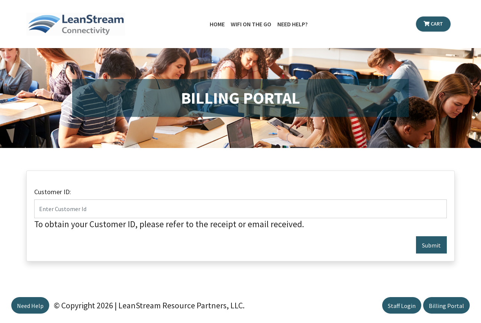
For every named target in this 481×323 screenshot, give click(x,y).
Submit (431, 245)
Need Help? (292, 24)
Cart (433, 23)
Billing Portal (446, 305)
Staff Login (402, 305)
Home (217, 24)
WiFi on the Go (251, 24)
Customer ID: (52, 191)
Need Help (30, 305)
